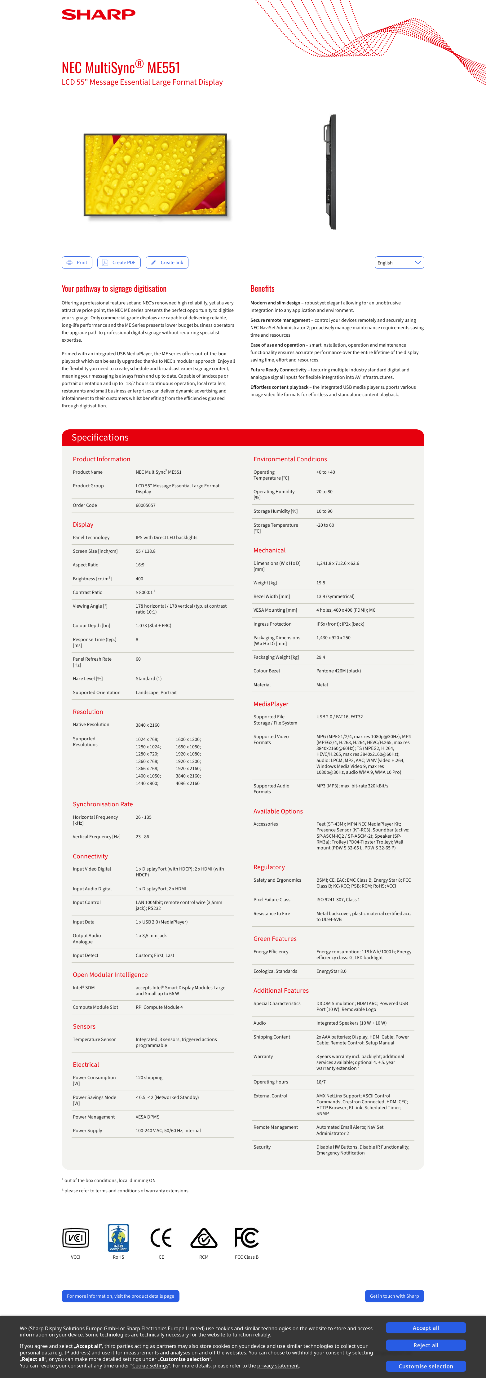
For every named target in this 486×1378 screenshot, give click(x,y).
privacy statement (278, 1365)
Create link (166, 262)
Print (76, 262)
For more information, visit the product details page (120, 1296)
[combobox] (399, 262)
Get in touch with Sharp (394, 1296)
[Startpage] (98, 14)
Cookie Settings (150, 1365)
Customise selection (426, 1366)
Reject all (426, 1345)
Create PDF (118, 262)
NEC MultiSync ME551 (121, 67)
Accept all (426, 1327)
